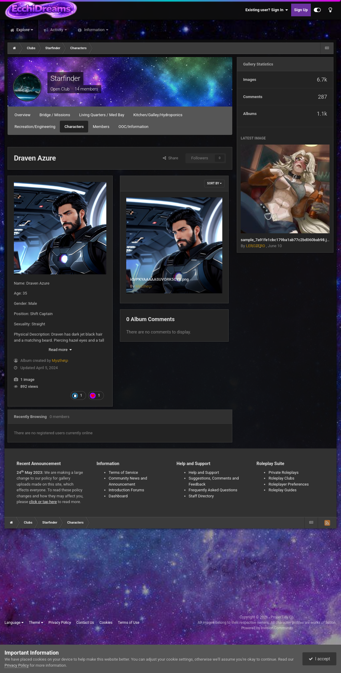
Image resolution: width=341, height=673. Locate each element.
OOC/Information (133, 126)
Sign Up (301, 10)
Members (101, 126)
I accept (319, 658)
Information (94, 29)
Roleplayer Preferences (289, 484)
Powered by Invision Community (267, 628)
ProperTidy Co (282, 617)
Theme (36, 622)
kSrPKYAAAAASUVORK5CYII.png (159, 279)
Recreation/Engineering (34, 126)
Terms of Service (123, 472)
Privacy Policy (60, 622)
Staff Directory (201, 496)
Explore (22, 29)
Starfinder (65, 78)
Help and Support (204, 472)
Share (170, 158)
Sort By (214, 183)
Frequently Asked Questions (213, 490)
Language (14, 622)
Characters (74, 126)
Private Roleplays (283, 472)
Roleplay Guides (282, 490)
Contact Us (85, 622)
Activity (56, 29)
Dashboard (118, 496)
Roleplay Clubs (281, 478)
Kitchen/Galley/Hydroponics (157, 115)
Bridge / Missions (55, 115)
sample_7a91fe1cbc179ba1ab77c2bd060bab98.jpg (286, 240)
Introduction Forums (126, 490)
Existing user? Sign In (267, 10)
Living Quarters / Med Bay (101, 115)
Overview (22, 115)
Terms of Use (128, 622)
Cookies (105, 622)
